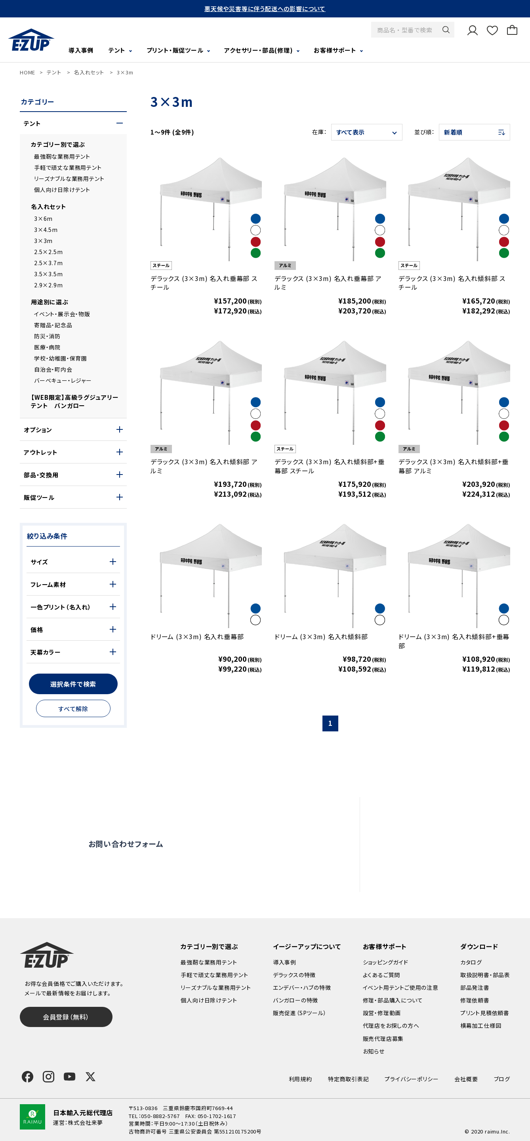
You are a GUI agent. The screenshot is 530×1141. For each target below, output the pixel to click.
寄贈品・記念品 (53, 325)
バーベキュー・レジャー (63, 380)
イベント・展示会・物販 (62, 314)
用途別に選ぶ (50, 302)
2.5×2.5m (48, 252)
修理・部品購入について (393, 1000)
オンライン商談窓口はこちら (251, 844)
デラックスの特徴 (294, 975)
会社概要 (466, 1079)
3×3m (125, 72)
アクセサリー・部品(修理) (258, 50)
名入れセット (89, 72)
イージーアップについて (307, 946)
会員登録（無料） (66, 1016)
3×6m (43, 218)
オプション (38, 429)
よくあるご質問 (421, 810)
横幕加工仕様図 (480, 1025)
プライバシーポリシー (411, 1079)
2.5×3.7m (48, 263)
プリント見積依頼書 (484, 1013)
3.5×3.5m (48, 274)
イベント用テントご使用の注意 (400, 987)
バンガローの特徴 (295, 1000)
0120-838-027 (143, 877)
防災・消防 (47, 336)
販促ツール (39, 497)
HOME (27, 72)
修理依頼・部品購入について (441, 844)
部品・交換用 (41, 475)
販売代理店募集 (424, 878)
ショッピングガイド (385, 962)
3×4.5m (46, 230)
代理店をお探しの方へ (433, 861)
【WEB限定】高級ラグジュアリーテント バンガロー (75, 401)
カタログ (471, 962)
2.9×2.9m (48, 285)
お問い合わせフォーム (126, 843)
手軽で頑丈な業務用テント (68, 167)
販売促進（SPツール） (300, 1013)
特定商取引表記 (348, 1079)
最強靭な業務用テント (62, 156)
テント (117, 50)
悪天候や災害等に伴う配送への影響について (265, 8)
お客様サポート (335, 50)
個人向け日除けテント (62, 190)
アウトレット (41, 452)
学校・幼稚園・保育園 (60, 358)
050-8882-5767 (160, 1116)
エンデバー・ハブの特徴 (302, 987)
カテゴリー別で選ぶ (58, 144)
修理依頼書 (475, 1000)
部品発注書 (475, 987)
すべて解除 (73, 708)
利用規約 (300, 1079)
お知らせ (374, 1051)
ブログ (502, 1079)
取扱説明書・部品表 (485, 975)
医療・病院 (47, 347)
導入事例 (81, 50)
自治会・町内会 (53, 369)
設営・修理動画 (422, 827)
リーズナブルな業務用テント (69, 178)
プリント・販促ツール (175, 50)
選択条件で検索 (73, 684)
